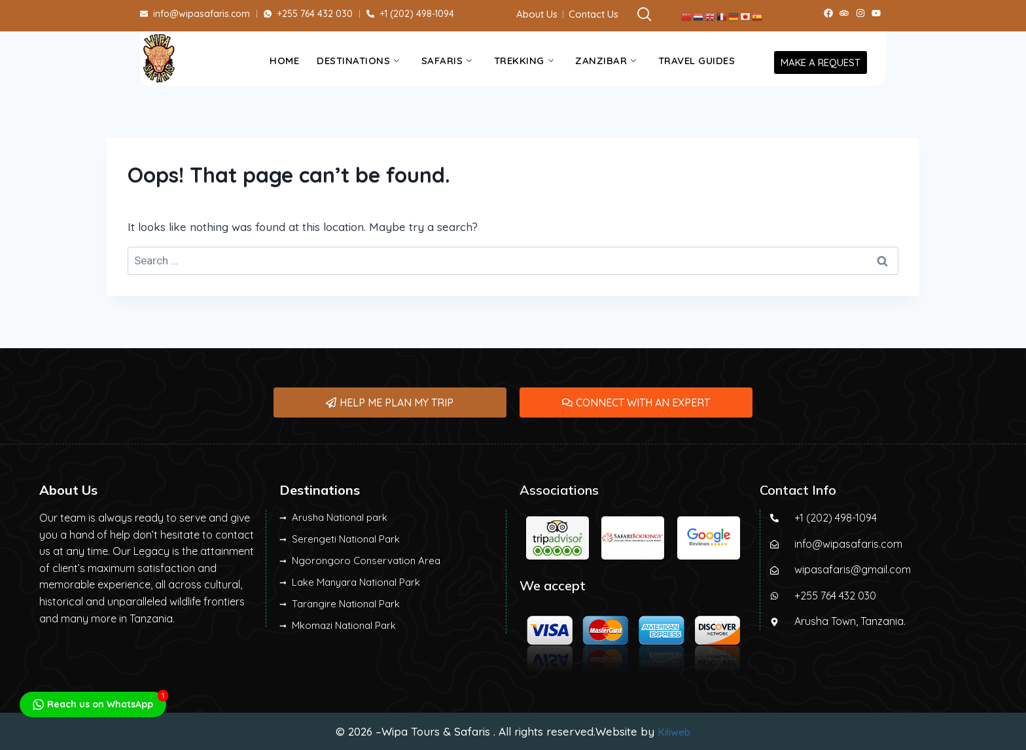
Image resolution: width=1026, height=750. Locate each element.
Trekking (524, 60)
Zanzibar (606, 60)
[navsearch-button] (637, 15)
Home (284, 60)
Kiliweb (674, 731)
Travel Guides (696, 60)
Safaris (446, 60)
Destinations (358, 60)
